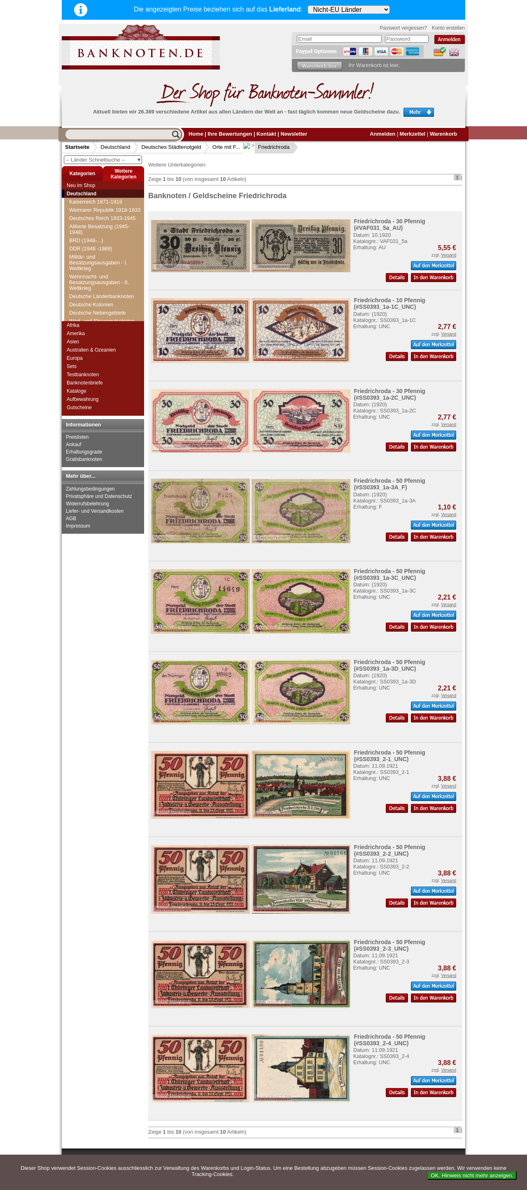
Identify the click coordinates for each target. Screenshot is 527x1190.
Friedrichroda (267, 147)
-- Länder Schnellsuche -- (104, 160)
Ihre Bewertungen (230, 134)
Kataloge (76, 391)
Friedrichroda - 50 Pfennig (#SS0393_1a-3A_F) (389, 484)
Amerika (76, 333)
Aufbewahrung (82, 399)
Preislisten (77, 437)
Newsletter (293, 134)
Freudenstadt (89, 255)
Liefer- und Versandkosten (95, 511)
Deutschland (115, 147)
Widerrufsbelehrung (87, 504)
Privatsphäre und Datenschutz (99, 496)
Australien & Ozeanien (91, 350)
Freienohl (85, 230)
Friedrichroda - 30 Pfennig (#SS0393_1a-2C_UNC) (389, 394)
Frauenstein (88, 206)
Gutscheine (79, 407)
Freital (81, 247)
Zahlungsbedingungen (90, 489)
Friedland (85, 280)
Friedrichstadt (90, 304)
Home (196, 134)
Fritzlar (82, 313)
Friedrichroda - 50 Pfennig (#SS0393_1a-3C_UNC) (389, 574)
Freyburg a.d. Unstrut (99, 263)
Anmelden (382, 134)
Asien (73, 342)
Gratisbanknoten (84, 459)
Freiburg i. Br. (90, 222)
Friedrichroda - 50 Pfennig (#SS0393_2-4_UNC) (389, 1039)
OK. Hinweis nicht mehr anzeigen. (472, 1175)
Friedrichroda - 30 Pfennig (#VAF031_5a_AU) (389, 224)
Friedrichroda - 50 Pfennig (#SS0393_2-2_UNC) (389, 850)
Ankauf (73, 444)
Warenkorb (443, 134)
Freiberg (84, 214)
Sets (72, 366)
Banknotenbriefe (85, 383)
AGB (71, 518)
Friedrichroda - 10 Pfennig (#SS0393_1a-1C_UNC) (389, 303)
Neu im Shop (81, 185)
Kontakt (266, 134)
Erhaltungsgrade (84, 452)
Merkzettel (413, 134)
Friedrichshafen (92, 296)
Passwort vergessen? (403, 28)
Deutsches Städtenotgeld (171, 147)
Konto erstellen (448, 28)
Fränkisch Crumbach (98, 197)
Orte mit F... (226, 147)
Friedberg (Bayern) (96, 272)
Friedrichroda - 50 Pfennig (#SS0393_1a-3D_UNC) (389, 665)
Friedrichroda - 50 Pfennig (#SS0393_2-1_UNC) (389, 755)
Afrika (73, 325)
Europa (75, 358)
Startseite (77, 147)
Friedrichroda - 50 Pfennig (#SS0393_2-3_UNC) (389, 945)
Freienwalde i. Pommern (102, 239)
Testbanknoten (83, 374)
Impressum (78, 526)
